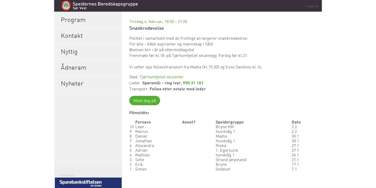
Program (90, 20)
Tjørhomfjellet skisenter (162, 76)
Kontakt (90, 35)
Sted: (134, 76)
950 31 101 (193, 82)
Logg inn (312, 6)
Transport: (139, 88)
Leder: (135, 82)
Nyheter (90, 83)
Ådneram (90, 67)
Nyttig (90, 51)
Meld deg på (144, 100)
